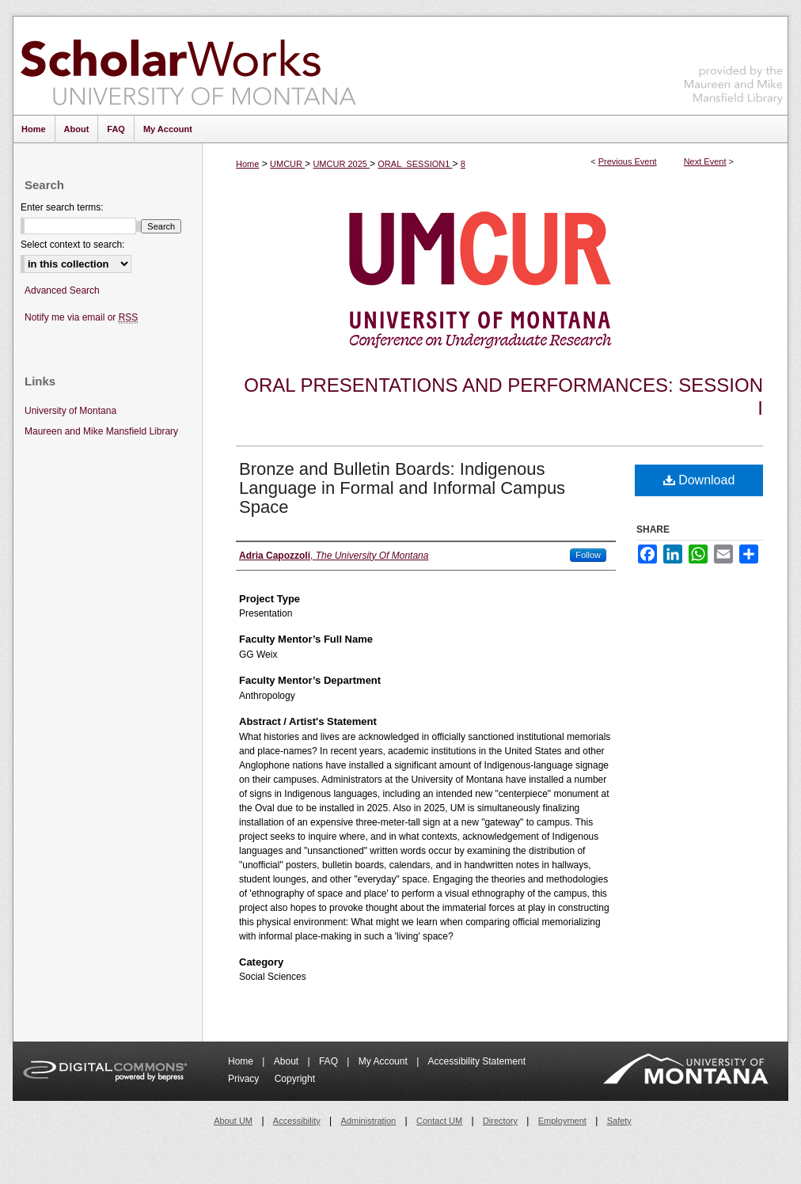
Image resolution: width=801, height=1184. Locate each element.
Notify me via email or (81, 318)
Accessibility (297, 1120)
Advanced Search (62, 290)
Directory (500, 1120)
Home (247, 164)
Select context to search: (72, 244)
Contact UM (439, 1120)
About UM (233, 1120)
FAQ (329, 1061)
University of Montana (70, 410)
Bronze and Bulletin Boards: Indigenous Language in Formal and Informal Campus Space (402, 488)
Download (699, 480)
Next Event (705, 161)
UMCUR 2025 (341, 164)
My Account (384, 1061)
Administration (369, 1120)
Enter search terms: (62, 207)
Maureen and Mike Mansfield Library (734, 63)
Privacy (245, 1078)
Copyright (295, 1078)
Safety (619, 1120)
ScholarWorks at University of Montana (188, 66)
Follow (588, 555)
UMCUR (287, 164)
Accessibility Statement (477, 1061)
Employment (562, 1120)
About (288, 1061)
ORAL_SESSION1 (415, 164)
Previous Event (627, 161)
